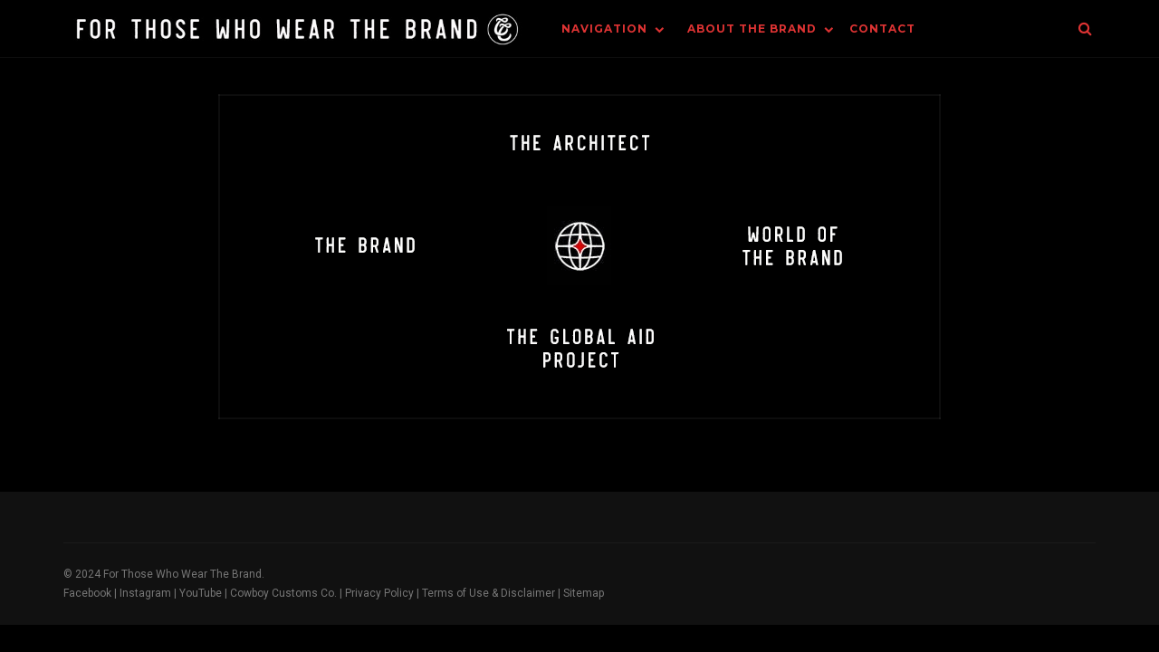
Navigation (604, 28)
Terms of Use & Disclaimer (488, 593)
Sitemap (583, 593)
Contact (882, 28)
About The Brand (752, 28)
